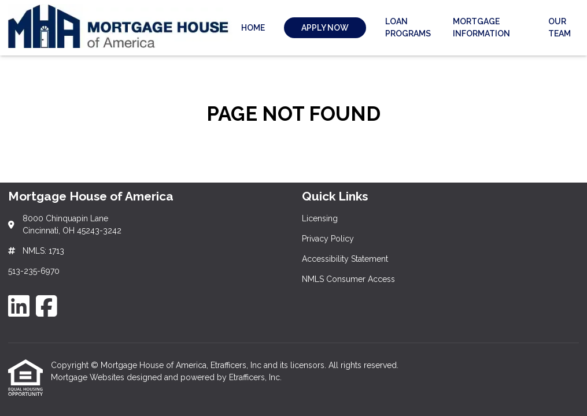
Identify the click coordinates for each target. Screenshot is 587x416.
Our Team (559, 27)
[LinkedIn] (18, 306)
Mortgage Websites (89, 377)
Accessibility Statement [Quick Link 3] (345, 258)
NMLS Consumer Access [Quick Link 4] (348, 279)
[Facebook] (46, 306)
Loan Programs (408, 27)
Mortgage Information (481, 27)
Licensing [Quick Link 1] (320, 218)
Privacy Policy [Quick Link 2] (328, 238)
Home (253, 27)
